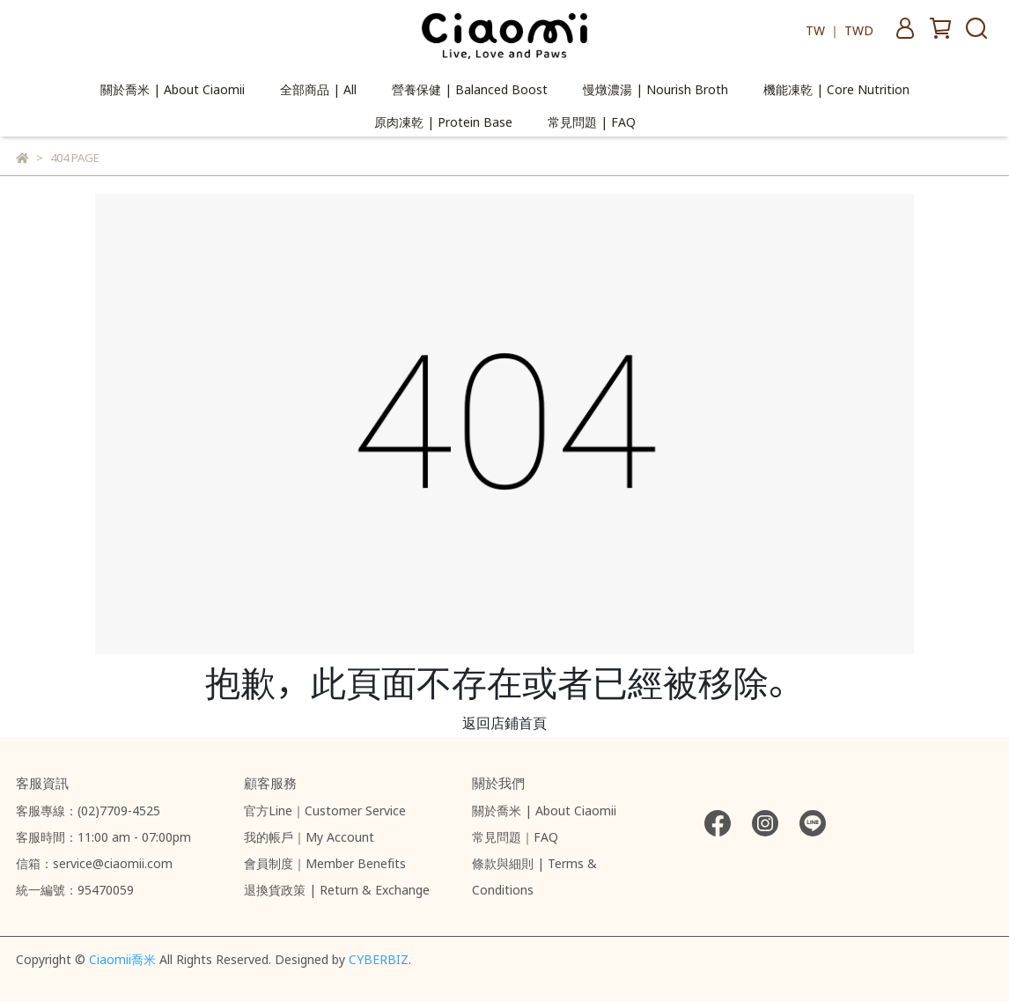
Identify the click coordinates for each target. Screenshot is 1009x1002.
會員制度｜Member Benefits (325, 861)
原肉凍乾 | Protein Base (443, 120)
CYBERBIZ (379, 957)
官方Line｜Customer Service (325, 808)
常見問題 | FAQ (592, 120)
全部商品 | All (318, 87)
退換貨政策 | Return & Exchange (337, 887)
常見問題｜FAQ (515, 834)
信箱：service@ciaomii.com (94, 861)
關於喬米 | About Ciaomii (172, 87)
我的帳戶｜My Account (309, 834)
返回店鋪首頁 (504, 720)
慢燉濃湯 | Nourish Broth (655, 87)
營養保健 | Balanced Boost (470, 87)
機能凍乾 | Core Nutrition (836, 87)
